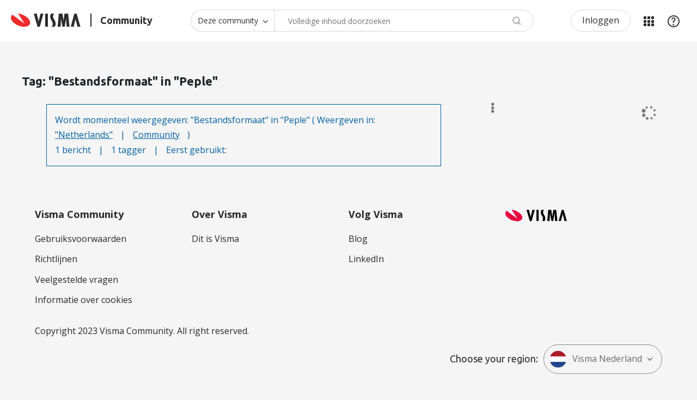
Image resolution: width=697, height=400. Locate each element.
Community (156, 135)
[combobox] (404, 21)
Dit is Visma (215, 239)
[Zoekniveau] (232, 21)
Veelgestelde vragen (76, 280)
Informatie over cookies (83, 300)
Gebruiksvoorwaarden (80, 239)
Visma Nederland (595, 359)
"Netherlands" (84, 135)
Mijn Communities (648, 20)
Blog (358, 239)
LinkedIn (366, 259)
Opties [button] (488, 108)
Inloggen (600, 20)
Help (673, 20)
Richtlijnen (56, 259)
